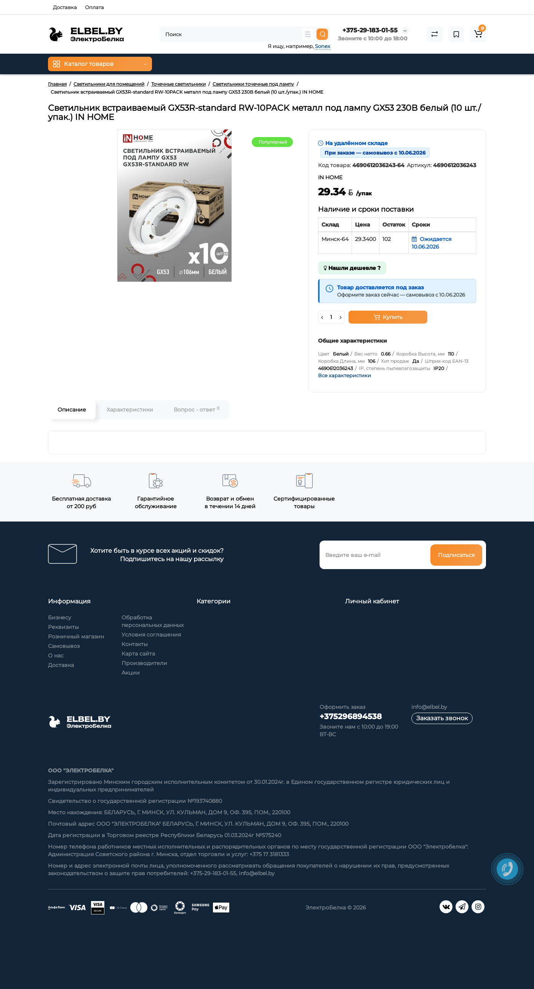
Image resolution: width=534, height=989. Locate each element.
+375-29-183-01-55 (370, 30)
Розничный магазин (76, 636)
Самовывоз (64, 646)
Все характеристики (344, 375)
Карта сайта (138, 653)
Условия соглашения (151, 634)
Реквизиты (63, 627)
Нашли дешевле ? (352, 268)
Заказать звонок (442, 718)
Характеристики (130, 409)
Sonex (322, 46)
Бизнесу (59, 617)
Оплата (94, 7)
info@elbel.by (429, 706)
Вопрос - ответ (196, 409)
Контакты (135, 644)
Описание (72, 409)
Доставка (65, 7)
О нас (56, 655)
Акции (131, 672)
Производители (144, 663)
